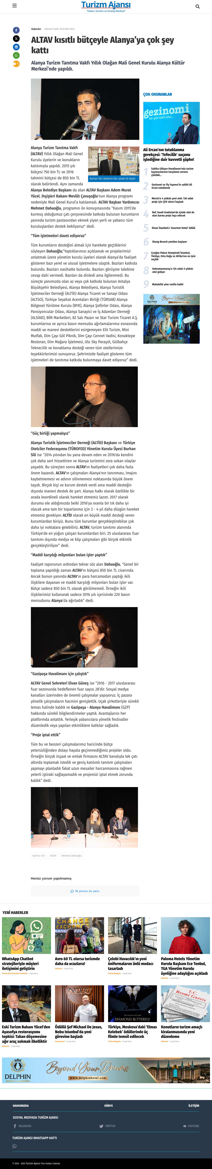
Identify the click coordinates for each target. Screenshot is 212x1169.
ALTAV (53, 855)
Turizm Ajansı (33, 1163)
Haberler (36, 29)
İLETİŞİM (194, 1106)
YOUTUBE (191, 1126)
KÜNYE (108, 1106)
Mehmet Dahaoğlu (72, 855)
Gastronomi (60, 1041)
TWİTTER (107, 1126)
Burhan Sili (39, 855)
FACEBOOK (22, 1126)
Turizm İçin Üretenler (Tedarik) (14, 973)
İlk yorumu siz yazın (85, 891)
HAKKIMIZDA (21, 1106)
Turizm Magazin (114, 973)
